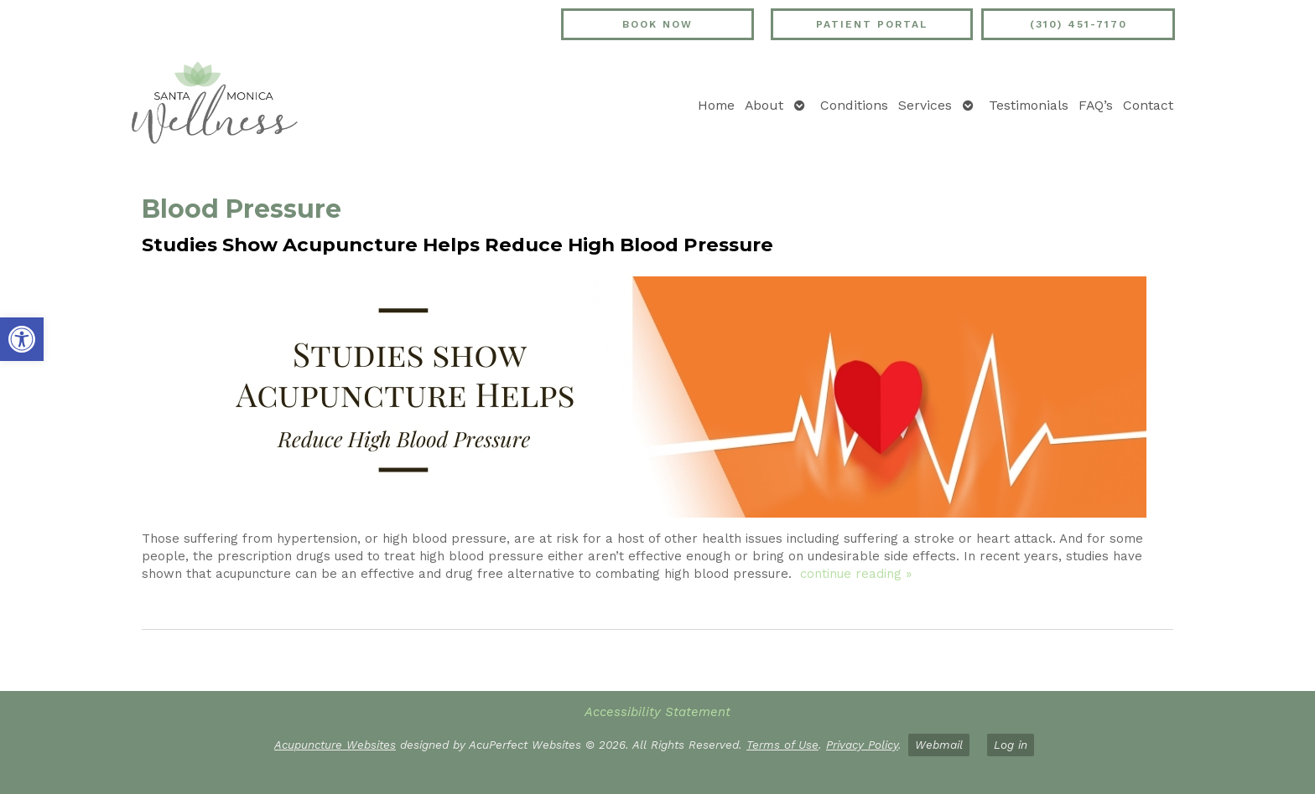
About (764, 105)
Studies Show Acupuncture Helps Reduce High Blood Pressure (457, 244)
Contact (1148, 105)
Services (925, 105)
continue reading (856, 573)
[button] (22, 339)
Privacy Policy (862, 744)
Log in (1010, 744)
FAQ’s (1096, 105)
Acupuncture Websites (335, 744)
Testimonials (1028, 105)
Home (716, 105)
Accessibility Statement (657, 711)
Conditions (854, 105)
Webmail (939, 744)
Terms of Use (782, 744)
